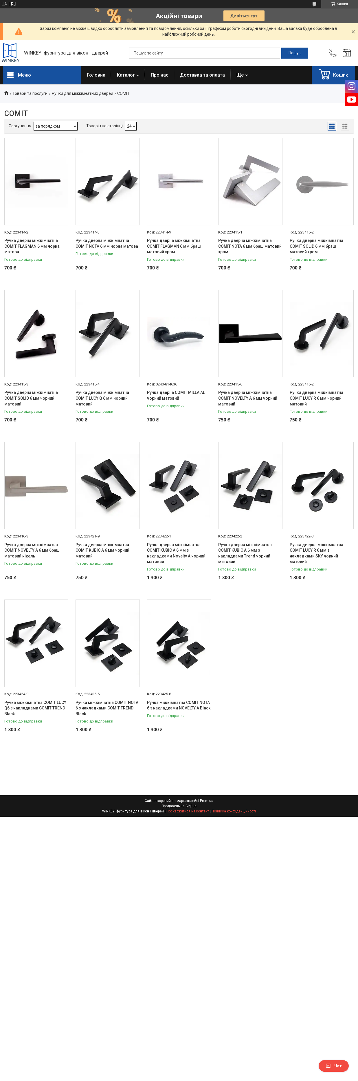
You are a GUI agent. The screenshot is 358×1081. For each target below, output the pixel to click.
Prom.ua (206, 801)
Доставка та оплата (202, 75)
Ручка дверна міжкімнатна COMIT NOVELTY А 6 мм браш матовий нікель (32, 550)
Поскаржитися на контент (187, 811)
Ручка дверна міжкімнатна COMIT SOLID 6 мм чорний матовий (31, 398)
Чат (334, 1066)
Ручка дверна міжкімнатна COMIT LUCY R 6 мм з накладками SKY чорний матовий (316, 553)
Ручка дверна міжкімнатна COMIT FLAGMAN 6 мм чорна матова (32, 246)
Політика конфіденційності (234, 811)
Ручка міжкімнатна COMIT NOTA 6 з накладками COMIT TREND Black (107, 708)
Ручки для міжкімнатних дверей (82, 93)
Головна (96, 75)
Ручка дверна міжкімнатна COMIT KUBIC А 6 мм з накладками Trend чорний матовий (245, 553)
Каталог (126, 75)
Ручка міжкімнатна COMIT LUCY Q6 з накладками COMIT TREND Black (35, 708)
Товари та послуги (29, 93)
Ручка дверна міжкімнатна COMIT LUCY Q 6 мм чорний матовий (102, 398)
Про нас (159, 75)
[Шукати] (294, 53)
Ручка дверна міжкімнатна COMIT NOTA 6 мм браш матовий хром (250, 246)
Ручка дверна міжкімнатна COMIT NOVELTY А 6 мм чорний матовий (247, 398)
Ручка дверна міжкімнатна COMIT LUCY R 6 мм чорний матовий (316, 398)
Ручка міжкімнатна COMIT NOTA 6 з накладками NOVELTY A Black (178, 705)
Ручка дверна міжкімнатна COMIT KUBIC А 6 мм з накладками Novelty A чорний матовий (176, 553)
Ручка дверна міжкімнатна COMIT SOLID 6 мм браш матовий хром (316, 246)
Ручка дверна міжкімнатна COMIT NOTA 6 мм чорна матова (107, 243)
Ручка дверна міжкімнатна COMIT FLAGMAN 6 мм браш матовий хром (174, 246)
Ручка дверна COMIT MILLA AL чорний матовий (176, 395)
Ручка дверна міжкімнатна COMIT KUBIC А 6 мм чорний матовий (102, 550)
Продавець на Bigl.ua (179, 806)
